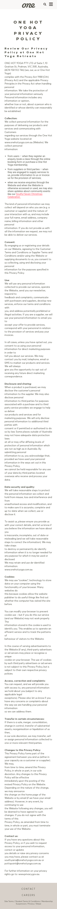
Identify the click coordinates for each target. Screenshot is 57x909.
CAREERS (28, 895)
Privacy (31, 904)
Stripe (38, 904)
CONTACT (28, 888)
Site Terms (9, 901)
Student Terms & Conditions (27, 901)
